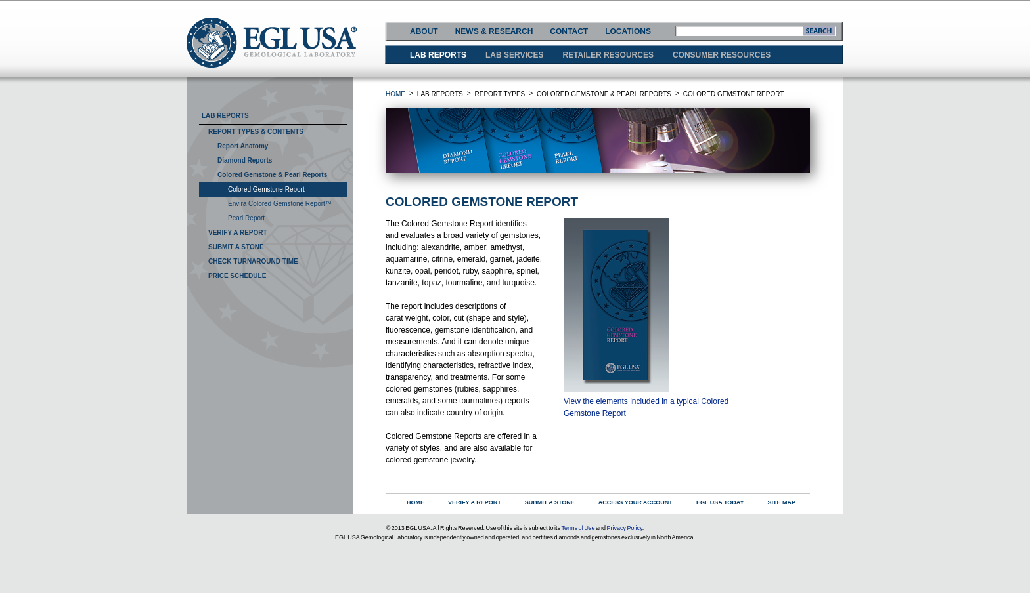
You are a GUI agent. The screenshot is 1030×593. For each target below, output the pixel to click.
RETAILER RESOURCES (607, 55)
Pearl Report (246, 218)
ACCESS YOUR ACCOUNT (635, 502)
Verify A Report (237, 232)
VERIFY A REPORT (474, 502)
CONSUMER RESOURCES (722, 55)
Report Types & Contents (255, 131)
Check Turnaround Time (253, 261)
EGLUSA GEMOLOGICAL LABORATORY (272, 43)
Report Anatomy (242, 146)
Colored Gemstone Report (266, 189)
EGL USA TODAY (720, 502)
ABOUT (424, 31)
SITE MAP (781, 502)
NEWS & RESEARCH (494, 31)
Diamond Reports (244, 160)
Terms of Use (577, 528)
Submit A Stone (236, 247)
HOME (395, 94)
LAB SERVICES (514, 55)
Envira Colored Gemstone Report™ (280, 203)
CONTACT (569, 31)
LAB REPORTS (438, 55)
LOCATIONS (628, 31)
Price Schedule (237, 275)
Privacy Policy (624, 528)
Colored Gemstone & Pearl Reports (272, 174)
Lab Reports (225, 115)
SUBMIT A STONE (550, 502)
